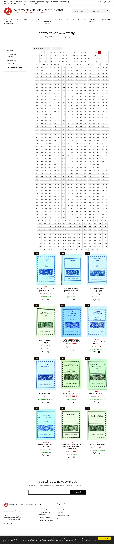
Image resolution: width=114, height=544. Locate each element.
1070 (100, 235)
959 (68, 214)
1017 (44, 226)
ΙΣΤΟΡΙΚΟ (59, 19)
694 (98, 167)
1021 (64, 226)
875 (72, 199)
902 (42, 205)
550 (63, 144)
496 (50, 135)
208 (55, 85)
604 (77, 152)
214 (81, 85)
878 (85, 199)
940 (59, 211)
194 (68, 82)
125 (63, 70)
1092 (69, 241)
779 (98, 182)
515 (59, 138)
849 (107, 194)
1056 (100, 232)
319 (94, 102)
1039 (84, 229)
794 (90, 185)
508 (103, 135)
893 (77, 202)
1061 (54, 235)
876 (77, 199)
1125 (95, 246)
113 (85, 67)
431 (63, 123)
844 (85, 194)
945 (81, 211)
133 (98, 70)
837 (55, 194)
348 (72, 108)
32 (74, 55)
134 (103, 70)
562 (42, 146)
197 (81, 82)
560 (107, 144)
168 (103, 76)
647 (42, 161)
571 (81, 146)
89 (62, 64)
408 (37, 120)
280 (72, 96)
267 (90, 94)
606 (85, 152)
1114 (39, 246)
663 (37, 164)
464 (59, 129)
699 (46, 170)
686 (63, 167)
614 (46, 155)
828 (90, 191)
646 (37, 161)
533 (63, 141)
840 (68, 194)
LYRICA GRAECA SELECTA (71, 341)
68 (59, 61)
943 (72, 211)
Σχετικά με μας (61, 509)
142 (63, 73)
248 (81, 91)
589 (85, 149)
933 (103, 208)
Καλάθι (108, 2)
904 (50, 205)
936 (42, 211)
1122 (79, 246)
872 (59, 199)
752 (55, 179)
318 (90, 102)
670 (68, 164)
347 (68, 108)
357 (37, 111)
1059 (44, 235)
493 (37, 135)
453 (85, 126)
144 (72, 73)
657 (85, 161)
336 (94, 105)
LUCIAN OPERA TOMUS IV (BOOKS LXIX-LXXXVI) (71, 290)
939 (55, 211)
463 (55, 129)
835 (46, 194)
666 (50, 164)
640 (85, 158)
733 (46, 176)
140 (55, 73)
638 (77, 158)
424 (107, 120)
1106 (69, 244)
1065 (74, 235)
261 (63, 94)
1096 (90, 241)
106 (55, 67)
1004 (49, 223)
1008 (69, 223)
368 (85, 111)
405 (98, 117)
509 (107, 135)
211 (68, 85)
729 (103, 173)
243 (59, 91)
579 (42, 149)
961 (77, 214)
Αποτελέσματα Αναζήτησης (60, 37)
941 (63, 211)
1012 (90, 223)
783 (42, 185)
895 (85, 202)
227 (63, 88)
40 (103, 55)
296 (68, 99)
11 (70, 52)
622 (81, 155)
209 (59, 85)
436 (85, 123)
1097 (95, 241)
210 (63, 85)
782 (37, 185)
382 (72, 114)
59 (99, 58)
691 (85, 167)
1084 (100, 238)
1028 (100, 226)
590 (90, 149)
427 (46, 123)
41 (107, 55)
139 (50, 73)
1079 (74, 238)
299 (81, 99)
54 (81, 58)
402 (85, 117)
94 (80, 64)
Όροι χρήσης (60, 512)
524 (98, 138)
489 (94, 132)
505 (90, 135)
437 (90, 123)
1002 (39, 223)
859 (77, 196)
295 (63, 99)
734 (50, 176)
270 (103, 94)
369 (90, 111)
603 (72, 152)
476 (37, 132)
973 (55, 217)
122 (50, 70)
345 (59, 108)
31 (70, 55)
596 (42, 152)
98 (95, 64)
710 (94, 170)
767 (46, 182)
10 (66, 52)
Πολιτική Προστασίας (63, 515)
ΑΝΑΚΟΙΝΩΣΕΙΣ (72, 19)
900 (107, 202)
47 (55, 58)
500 (68, 135)
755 (68, 179)
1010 (79, 223)
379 (59, 114)
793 (85, 185)
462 (50, 129)
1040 (90, 229)
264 (77, 94)
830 (98, 191)
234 (94, 88)
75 (85, 61)
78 (96, 61)
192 (59, 82)
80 (103, 61)
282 (81, 96)
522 (90, 138)
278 (63, 96)
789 (68, 185)
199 (90, 82)
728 (98, 173)
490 (98, 132)
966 (98, 214)
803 (55, 188)
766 (42, 182)
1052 (79, 232)
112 (81, 67)
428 (50, 123)
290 (42, 99)
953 (42, 214)
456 (98, 126)
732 (42, 176)
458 (107, 126)
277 (59, 96)
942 (68, 211)
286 (98, 96)
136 (37, 73)
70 (66, 61)
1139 (96, 249)
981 (90, 217)
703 (63, 170)
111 (77, 67)
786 (55, 185)
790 (72, 185)
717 (50, 173)
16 (88, 52)
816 (37, 191)
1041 (95, 229)
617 (59, 155)
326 (50, 105)
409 (42, 120)
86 (51, 64)
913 (90, 205)
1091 (64, 241)
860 (81, 196)
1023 (74, 226)
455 (94, 126)
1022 (69, 226)
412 (55, 120)
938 (50, 211)
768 (50, 182)
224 (50, 88)
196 (77, 82)
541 (98, 141)
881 (98, 199)
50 (66, 58)
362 (59, 111)
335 (90, 105)
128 (77, 70)
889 (59, 202)
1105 (64, 244)
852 (46, 196)
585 (68, 149)
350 (81, 108)
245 (68, 91)
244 (63, 91)
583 (59, 149)
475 (107, 129)
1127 (105, 246)
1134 (70, 249)
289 (37, 99)
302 (94, 99)
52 (74, 58)
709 (90, 170)
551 (68, 144)
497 (55, 135)
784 (46, 185)
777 (90, 182)
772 (68, 182)
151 (103, 73)
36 (88, 55)
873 (63, 199)
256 (42, 94)
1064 (69, 235)
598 (50, 152)
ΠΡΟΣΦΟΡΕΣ (36, 19)
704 (68, 170)
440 (103, 123)
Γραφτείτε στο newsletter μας (57, 481)
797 (103, 185)
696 (107, 167)
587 (77, 149)
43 (41, 58)
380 (63, 114)
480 (55, 132)
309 (50, 102)
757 (77, 179)
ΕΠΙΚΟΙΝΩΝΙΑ (105, 19)
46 (52, 58)
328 (59, 105)
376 (46, 114)
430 (59, 123)
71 (70, 61)
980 (85, 217)
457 (103, 126)
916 (103, 205)
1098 (100, 241)
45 (48, 58)
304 (103, 99)
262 (68, 94)
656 (81, 161)
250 (90, 91)
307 (42, 102)
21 (107, 52)
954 (46, 214)
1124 (90, 246)
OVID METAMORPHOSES (97, 444)
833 (37, 194)
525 (103, 138)
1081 (84, 238)
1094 (79, 241)
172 (46, 79)
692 (90, 167)
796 (98, 185)
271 (107, 94)
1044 (39, 232)
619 (68, 155)
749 (42, 179)
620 (72, 155)
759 (85, 179)
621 (77, 155)
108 (63, 67)
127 (72, 70)
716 (46, 173)
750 (46, 179)
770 (59, 182)
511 (42, 138)
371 (98, 111)
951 (107, 211)
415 (68, 120)
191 (55, 82)
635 (63, 158)
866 (107, 196)
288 (107, 96)
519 (77, 138)
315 (77, 102)
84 (44, 64)
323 (37, 105)
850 (37, 196)
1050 (69, 232)
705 (72, 170)
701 (55, 170)
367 (81, 111)
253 (103, 91)
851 (42, 196)
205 (42, 85)
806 (68, 188)
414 (63, 120)
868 (42, 199)
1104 (59, 244)
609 (98, 152)
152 (107, 73)
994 (74, 220)
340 (37, 108)
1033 (54, 229)
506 (94, 135)
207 (50, 85)
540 (94, 141)
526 (107, 138)
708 (85, 170)
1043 (105, 229)
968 (107, 214)
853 (50, 196)
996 (82, 220)
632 (50, 158)
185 (103, 79)
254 (107, 91)
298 (77, 99)
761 (94, 179)
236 (103, 88)
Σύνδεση (100, 2)
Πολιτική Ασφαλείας (45, 517)
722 (72, 173)
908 (68, 205)
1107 (74, 244)
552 (72, 144)
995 (78, 220)
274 (46, 96)
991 (60, 220)
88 (58, 64)
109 (68, 67)
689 (77, 167)
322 (107, 102)
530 (50, 141)
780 (103, 182)
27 (55, 55)
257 (46, 94)
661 (103, 161)
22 (37, 55)
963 (85, 214)
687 (68, 167)
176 (63, 79)
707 (81, 170)
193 (63, 82)
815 (107, 188)
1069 (95, 235)
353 (94, 108)
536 (77, 141)
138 (46, 73)
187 (37, 82)
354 (98, 108)
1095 (84, 241)
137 (42, 73)
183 (94, 79)
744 (94, 176)
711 (98, 170)
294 (59, 99)
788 (63, 185)
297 (72, 99)
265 (81, 94)
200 (94, 82)
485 (77, 132)
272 (37, 96)
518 (72, 138)
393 (46, 117)
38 (96, 55)
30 (66, 55)
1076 (59, 238)
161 (72, 76)
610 (103, 152)
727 (94, 173)
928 (81, 208)
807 (72, 188)
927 (77, 208)
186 (107, 79)
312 (63, 102)
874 (68, 199)
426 (42, 123)
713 (107, 170)
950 (103, 211)
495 (46, 135)
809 (81, 188)
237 (107, 88)
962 (81, 214)
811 (90, 188)
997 (87, 220)
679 (107, 164)
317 (85, 102)
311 (59, 102)
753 (59, 179)
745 (98, 176)
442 (37, 126)
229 (72, 88)
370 (94, 111)
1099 (105, 241)
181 (85, 79)
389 (103, 114)
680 (37, 167)
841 (72, 194)
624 (90, 155)
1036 (69, 229)
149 (94, 73)
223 (46, 88)
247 (77, 91)
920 (46, 208)
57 (92, 58)
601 (63, 152)
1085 (105, 238)
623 (85, 155)
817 (42, 191)
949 (98, 211)
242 (55, 91)
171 (42, 79)
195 (72, 82)
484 (72, 132)
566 (59, 146)
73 (77, 61)
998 (91, 220)
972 (50, 217)
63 (41, 61)
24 (45, 55)
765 (37, 182)
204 (37, 85)
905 (55, 205)
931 (94, 208)
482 (63, 132)
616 (55, 155)
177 (68, 79)
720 (63, 173)
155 (46, 76)
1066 (79, 235)
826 (81, 191)
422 (98, 120)
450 (72, 126)
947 (90, 211)
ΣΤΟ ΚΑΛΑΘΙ (48, 299)
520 (81, 138)
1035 (64, 229)
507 (98, 135)
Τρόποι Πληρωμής (44, 509)
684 (55, 167)
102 (37, 67)
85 (47, 64)
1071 (105, 235)
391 (37, 117)
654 (72, 161)
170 (37, 79)
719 (59, 173)
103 (42, 67)
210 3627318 (11, 2)
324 (42, 105)
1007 (64, 223)
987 (43, 220)
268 (94, 94)
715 (42, 173)
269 (98, 94)
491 (103, 132)
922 (55, 208)
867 (37, 199)
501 (72, 135)
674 (85, 164)
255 (37, 94)
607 (90, 152)
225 (55, 88)
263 (72, 94)
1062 (59, 235)
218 (98, 85)
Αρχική (47, 37)
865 (103, 196)
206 (46, 85)
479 (50, 132)
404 (94, 117)
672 (77, 164)
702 (59, 170)
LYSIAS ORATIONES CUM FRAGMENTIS (97, 342)
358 (42, 111)
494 (42, 135)
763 (103, 179)
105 (50, 67)
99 (99, 64)
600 (59, 152)
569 (72, 146)
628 (107, 155)
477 (42, 132)
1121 (74, 246)
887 (50, 202)
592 (98, 149)
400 (77, 117)
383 (77, 114)
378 (55, 114)
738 (68, 176)
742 (85, 176)
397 (63, 117)
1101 (44, 244)
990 (56, 220)
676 (94, 164)
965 (94, 214)
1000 (100, 220)
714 (37, 173)
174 (55, 79)
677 (98, 164)
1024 (79, 226)
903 (46, 205)
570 (77, 146)
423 (103, 120)
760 (90, 179)
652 (63, 161)
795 (94, 185)
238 (37, 91)
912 (85, 205)
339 (107, 105)
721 (68, 173)
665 (46, 164)
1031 (44, 229)
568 (68, 146)
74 (81, 61)
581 (50, 149)
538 (85, 141)
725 (85, 173)
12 (74, 52)
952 (37, 214)
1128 (40, 249)
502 (77, 135)
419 (85, 120)
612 (37, 155)
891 (68, 202)
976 (68, 217)
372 (103, 111)
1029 (105, 226)
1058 (39, 235)
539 (90, 141)
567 (63, 146)
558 (98, 144)
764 (107, 179)
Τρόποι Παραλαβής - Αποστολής (45, 513)
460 (42, 129)
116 (98, 67)
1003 (44, 223)
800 (42, 188)
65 (48, 61)
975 (63, 217)
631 (46, 158)
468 (77, 129)
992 (65, 220)
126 (68, 70)
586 (72, 149)
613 (42, 155)
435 (81, 123)
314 (72, 102)
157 (55, 76)
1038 (79, 229)
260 (59, 94)
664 (42, 164)
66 (52, 61)
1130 (50, 249)
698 (42, 170)
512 (46, 138)
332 (77, 105)
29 (63, 55)
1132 (60, 249)
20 (103, 52)
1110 (90, 244)
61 (107, 58)
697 (37, 170)
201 (98, 82)
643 (98, 158)
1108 (79, 244)
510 (37, 138)
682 (46, 167)
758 (81, 179)
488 (90, 132)
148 (90, 73)
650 (55, 161)
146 (81, 73)
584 (63, 149)
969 (37, 217)
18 (96, 52)
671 (72, 164)
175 (59, 79)
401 (81, 117)
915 (98, 205)
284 (90, 96)
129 (81, 70)
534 (68, 141)
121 (46, 70)
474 (103, 129)
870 (50, 199)
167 (98, 76)
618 (63, 155)
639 (81, 158)
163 (81, 76)
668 (59, 164)
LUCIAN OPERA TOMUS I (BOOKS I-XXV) (97, 290)
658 (90, 161)
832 (107, 191)
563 (46, 146)
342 (46, 108)
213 (77, 85)
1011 (84, 223)
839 (63, 194)
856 (63, 196)
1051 (74, 232)
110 (72, 67)
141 (59, 73)
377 (50, 114)
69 (63, 61)
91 (69, 64)
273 (42, 96)
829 (94, 191)
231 (81, 88)
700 (50, 170)
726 (90, 173)
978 (77, 217)
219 (103, 85)
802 (50, 188)
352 (90, 108)
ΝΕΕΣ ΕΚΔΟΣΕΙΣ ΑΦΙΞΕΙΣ (48, 21)
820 (55, 191)
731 (37, 176)
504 (85, 135)
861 (85, 196)
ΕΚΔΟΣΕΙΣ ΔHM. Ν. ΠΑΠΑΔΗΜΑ (8, 21)
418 (81, 120)
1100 (39, 244)
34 (81, 55)
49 (63, 58)
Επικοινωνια (60, 519)
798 (107, 185)
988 (47, 220)
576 (103, 146)
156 (50, 76)
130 (85, 70)
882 (103, 199)
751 (50, 179)
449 (68, 126)
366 (77, 111)
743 (90, 176)
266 (85, 94)
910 (77, 205)
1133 (65, 249)
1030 (39, 229)
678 (103, 164)
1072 (39, 238)
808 (77, 188)
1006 (59, 223)
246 (72, 91)
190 (50, 82)
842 (77, 194)
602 (68, 152)
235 (98, 88)
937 (46, 211)
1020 (59, 226)
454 (90, 126)
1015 (105, 223)
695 (103, 167)
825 (77, 191)
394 (50, 117)
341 (42, 108)
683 (50, 167)
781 (107, 182)
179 (77, 79)
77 (92, 61)
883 (107, 199)
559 (103, 144)
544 (37, 144)
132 (94, 70)
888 (55, 202)
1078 (69, 238)
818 (46, 191)
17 (92, 52)
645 (107, 158)
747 (107, 176)
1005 (54, 223)
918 (37, 208)
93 (77, 64)
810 (85, 188)
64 (45, 61)
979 (81, 217)
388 (98, 114)
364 (68, 111)
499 (63, 135)
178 (72, 79)
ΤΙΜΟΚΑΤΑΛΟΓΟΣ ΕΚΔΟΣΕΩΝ (89, 20)
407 (107, 117)
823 (68, 191)
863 (94, 196)
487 (85, 132)
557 (94, 144)
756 (72, 179)
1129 (45, 249)
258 (50, 94)
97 (91, 64)
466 (68, 129)
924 (63, 208)
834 (42, 194)
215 (85, 85)
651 (59, 161)
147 (85, 73)
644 (103, 158)
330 (68, 105)
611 (107, 152)
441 (107, 123)
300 (85, 99)
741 (81, 176)
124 (59, 70)
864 (98, 196)
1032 (49, 229)
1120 (69, 246)
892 (72, 202)
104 (46, 67)
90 (66, 64)
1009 (74, 223)
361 (55, 111)
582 (55, 149)
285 (94, 96)
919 (42, 208)
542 (103, 141)
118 (107, 67)
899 (103, 202)
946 (85, 211)
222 (42, 88)
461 (46, 129)
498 (59, 135)
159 (63, 76)
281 (77, 96)
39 (99, 55)
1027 (95, 226)
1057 (105, 232)
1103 (54, 244)
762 (98, 179)
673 (81, 164)
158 (59, 76)
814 (103, 188)
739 (72, 176)
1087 (44, 241)
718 (55, 173)
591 (94, 149)
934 (107, 208)
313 (68, 102)
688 (72, 167)
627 (103, 155)
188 (42, 82)
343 (50, 108)
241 (50, 91)
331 (72, 105)
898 (98, 202)
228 (68, 88)
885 (42, 202)
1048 (59, 232)
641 (90, 158)
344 (55, 108)
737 (63, 176)
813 (98, 188)
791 (77, 185)
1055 (95, 232)
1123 (84, 246)
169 (107, 76)
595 (37, 152)
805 (63, 188)
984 (103, 217)
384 (81, 114)
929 (85, 208)
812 (94, 188)
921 (50, 208)
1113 (105, 244)
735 (55, 176)
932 (98, 208)
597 (46, 152)
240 (46, 91)
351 (85, 108)
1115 (44, 246)
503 (81, 135)
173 (50, 79)
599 (55, 152)
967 (103, 214)
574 (94, 146)
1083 (95, 238)
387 (94, 114)
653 (68, 161)
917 (107, 205)
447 (59, 126)
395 (55, 117)
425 (37, 123)
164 (85, 76)
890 (63, 202)
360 (50, 111)
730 (107, 173)
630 (42, 158)
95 (84, 64)
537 (81, 141)
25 (48, 55)
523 (94, 138)
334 (85, 105)
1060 (49, 235)
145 (77, 73)
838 (59, 194)
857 (68, 196)
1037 (74, 229)
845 (90, 194)
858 (72, 196)
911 (81, 205)
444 (46, 126)
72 (74, 61)
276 (55, 96)
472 (94, 129)
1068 (90, 235)
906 (59, 205)
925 (68, 208)
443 (42, 126)
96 (88, 64)
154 (42, 76)
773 (72, 182)
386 (90, 114)
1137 (86, 249)
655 (77, 161)
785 (50, 185)
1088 (49, 241)
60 (103, 58)
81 (107, 61)
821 (59, 191)
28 (59, 55)
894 (81, 202)
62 (37, 61)
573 (90, 146)
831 (103, 191)
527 (37, 141)
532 (59, 141)
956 (55, 214)
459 (37, 129)
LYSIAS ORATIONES (45, 394)
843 (81, 194)
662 (107, 161)
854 (55, 196)
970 (42, 217)
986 (39, 220)
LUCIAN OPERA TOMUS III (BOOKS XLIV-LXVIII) (45, 290)
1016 (39, 226)
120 (42, 70)
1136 (81, 249)
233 (90, 88)
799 (37, 188)
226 (59, 88)
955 (50, 214)
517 (68, 138)
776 (85, 182)
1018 (49, 226)
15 (85, 52)
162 (77, 76)
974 (59, 217)
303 (98, 99)
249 (85, 91)
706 (77, 170)
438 (94, 123)
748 (37, 179)
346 (63, 108)
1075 (54, 238)
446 (55, 126)
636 (68, 158)
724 (81, 173)
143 (68, 73)
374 (37, 114)
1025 (84, 226)
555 (85, 144)
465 (63, 129)
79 (99, 61)
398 (68, 117)
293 (55, 99)
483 (68, 132)
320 (98, 102)
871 (55, 199)
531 (55, 141)
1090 (59, 241)
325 (46, 105)
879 (90, 199)
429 (55, 123)
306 (37, 102)
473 (98, 129)
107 (59, 67)
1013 (95, 223)
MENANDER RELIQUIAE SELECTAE (45, 445)
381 (68, 114)
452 (81, 126)
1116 (49, 246)
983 (98, 217)
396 (59, 117)
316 (81, 102)
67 (55, 61)
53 (77, 58)
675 (90, 164)
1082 (90, 238)
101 (107, 64)
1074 (49, 238)
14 (81, 52)
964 (90, 214)
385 (85, 114)
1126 (100, 246)
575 (98, 146)
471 (90, 129)
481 (59, 132)
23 (41, 55)
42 (37, 58)
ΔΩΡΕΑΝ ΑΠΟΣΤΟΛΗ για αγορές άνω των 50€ (22, 4)
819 (50, 191)
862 (90, 196)
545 (42, 144)
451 (77, 126)
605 (81, 152)
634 (59, 158)
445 (50, 126)
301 (90, 99)
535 (72, 141)
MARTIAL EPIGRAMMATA (97, 394)
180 (81, 79)
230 (77, 88)
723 (77, 173)
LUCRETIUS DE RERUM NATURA (46, 342)
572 (85, 146)
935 (37, 211)
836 (50, 194)
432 (68, 123)
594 (107, 149)
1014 (100, 223)
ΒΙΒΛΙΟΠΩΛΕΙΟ (21, 19)
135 (107, 70)
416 (72, 120)
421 (94, 120)
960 (72, 214)
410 (46, 120)
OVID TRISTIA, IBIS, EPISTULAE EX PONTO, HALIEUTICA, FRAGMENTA (71, 446)
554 (81, 144)
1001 (105, 220)
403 (90, 117)
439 (98, 123)
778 (94, 182)
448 (63, 126)
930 (90, 208)
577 (107, 146)
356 (107, 108)
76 (88, 61)
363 (63, 111)
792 (81, 185)
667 (55, 164)
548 (55, 144)
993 (69, 220)
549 (59, 144)
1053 (84, 232)
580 (46, 149)
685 (59, 167)
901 (37, 205)
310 (55, 102)
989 (52, 220)
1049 (64, 232)
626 (98, 155)
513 (50, 138)
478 (46, 132)
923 (59, 208)
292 (50, 99)
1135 (76, 249)
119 (37, 70)
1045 (44, 232)
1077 (64, 238)
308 (46, 102)
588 (81, 149)
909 (72, 205)
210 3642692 (22, 2)
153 (37, 76)
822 (63, 191)
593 (103, 149)
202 (103, 82)
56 (88, 58)
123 (55, 70)
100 (103, 64)
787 (59, 185)
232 (85, 88)
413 (59, 120)
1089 (54, 241)
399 (72, 117)
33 (77, 55)
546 (46, 144)
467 (72, 129)
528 (42, 141)
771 (63, 182)
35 (85, 55)
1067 (84, 235)
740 (77, 176)
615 (50, 155)
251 (94, 91)
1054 (90, 232)
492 (107, 132)
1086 (39, 241)
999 (95, 220)
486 (81, 132)
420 (90, 120)
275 (50, 96)
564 (50, 146)
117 (103, 67)
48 (59, 58)
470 (85, 129)
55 (85, 58)
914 (94, 205)
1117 (54, 246)
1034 (59, 229)
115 (94, 67)
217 (94, 85)
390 (107, 114)
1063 (64, 235)
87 (55, 64)
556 (90, 144)
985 (107, 217)
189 (46, 82)
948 (94, 211)
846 (94, 194)
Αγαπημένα (104, 2)
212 (72, 85)
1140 (101, 249)
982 (94, 217)
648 (46, 161)
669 (63, 164)
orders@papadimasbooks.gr (39, 2)
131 (90, 70)
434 (77, 123)
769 (55, 182)
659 (94, 161)
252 (98, 91)
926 (72, 208)
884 (37, 202)
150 (98, 73)
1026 (90, 226)
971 (46, 217)
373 (107, 111)
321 (103, 102)
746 (103, 176)
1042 (100, 229)
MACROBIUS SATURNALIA (71, 393)
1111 (95, 244)
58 (96, 58)
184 (98, 79)
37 (92, 55)
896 (90, 202)
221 (37, 88)
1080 (79, 238)
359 (46, 111)
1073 (44, 238)
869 (46, 199)
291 (46, 99)
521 (85, 138)
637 (72, 158)
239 (42, 91)
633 (55, 158)
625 (94, 155)
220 (107, 85)
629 (37, 158)
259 (55, 94)
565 (55, 146)
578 (37, 149)
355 (103, 108)
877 (81, 199)
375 (42, 114)
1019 (54, 226)
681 (42, 167)
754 (63, 179)
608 (94, 152)
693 (94, 167)
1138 (91, 249)
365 (72, 111)
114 (90, 67)
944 (77, 211)
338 (103, 105)
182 (90, 79)
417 (77, 120)
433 (72, 123)
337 (98, 105)
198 (85, 82)
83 (40, 64)
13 (77, 52)
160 (68, 76)
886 (46, 202)
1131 (55, 249)
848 (103, 194)
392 (42, 117)
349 (77, 108)
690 (81, 167)
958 (63, 214)
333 (81, 105)
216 (90, 85)
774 (77, 182)
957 (59, 214)
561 (37, 146)
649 (50, 161)
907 (63, 205)
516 (63, 138)
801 (46, 188)
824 (72, 191)
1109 (84, 244)
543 (107, 141)
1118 (59, 246)
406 (103, 117)
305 (107, 99)
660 (98, 161)
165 (90, 76)
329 (63, 105)
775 (81, 182)
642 (94, 158)
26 (52, 55)
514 (55, 138)
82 (36, 64)
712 (103, 170)
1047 (54, 232)
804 (59, 188)
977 (72, 217)
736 (59, 176)
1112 (100, 244)
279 (68, 96)
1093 (74, 241)
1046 (49, 232)
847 (98, 194)
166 (94, 76)
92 (73, 64)
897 (94, 202)
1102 (49, 244)
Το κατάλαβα (105, 539)
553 (77, 144)
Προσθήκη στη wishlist (43, 299)
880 (94, 199)
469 (81, 129)
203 (107, 82)
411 (50, 120)
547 (50, 144)
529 (46, 141)
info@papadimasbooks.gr (60, 2)
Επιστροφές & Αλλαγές (46, 521)
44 (45, 58)
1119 (64, 246)
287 (103, 96)
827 (85, 191)
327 (55, 105)
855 (59, 196)
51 (70, 58)
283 (85, 96)
